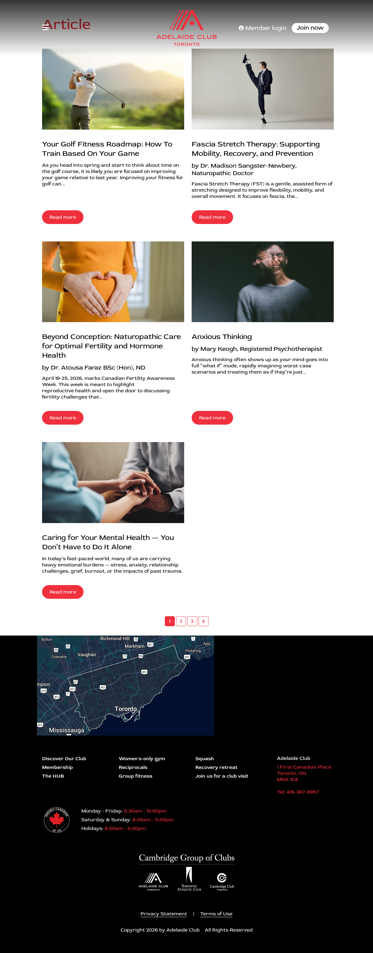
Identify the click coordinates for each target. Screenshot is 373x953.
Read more (63, 217)
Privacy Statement (164, 914)
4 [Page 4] (203, 621)
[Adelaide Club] (186, 28)
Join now (310, 27)
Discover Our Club (64, 758)
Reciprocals (133, 767)
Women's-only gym (142, 758)
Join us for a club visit (221, 776)
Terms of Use (216, 914)
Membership (57, 767)
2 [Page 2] (180, 621)
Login (4, 948)
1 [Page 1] (169, 621)
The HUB (53, 776)
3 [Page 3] (192, 621)
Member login (262, 28)
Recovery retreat (216, 767)
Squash (204, 758)
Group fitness (135, 776)
